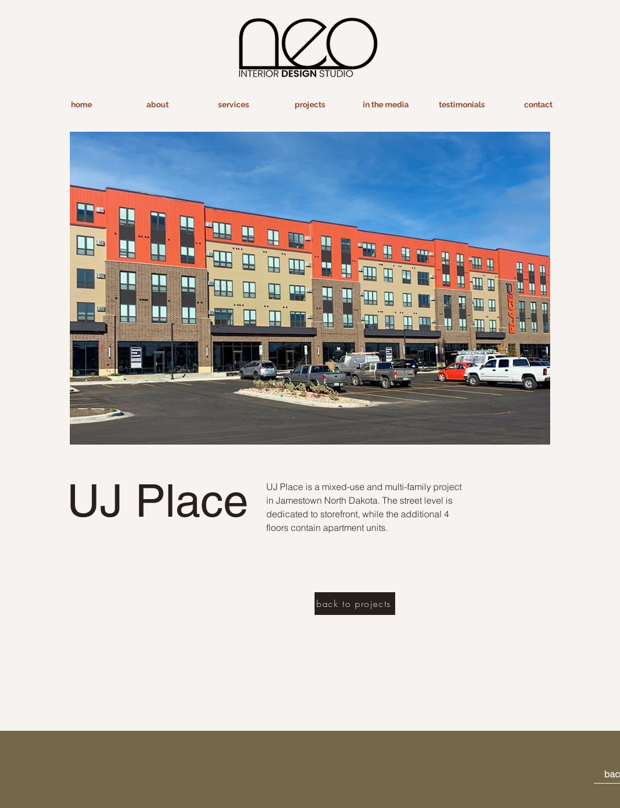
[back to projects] (355, 603)
